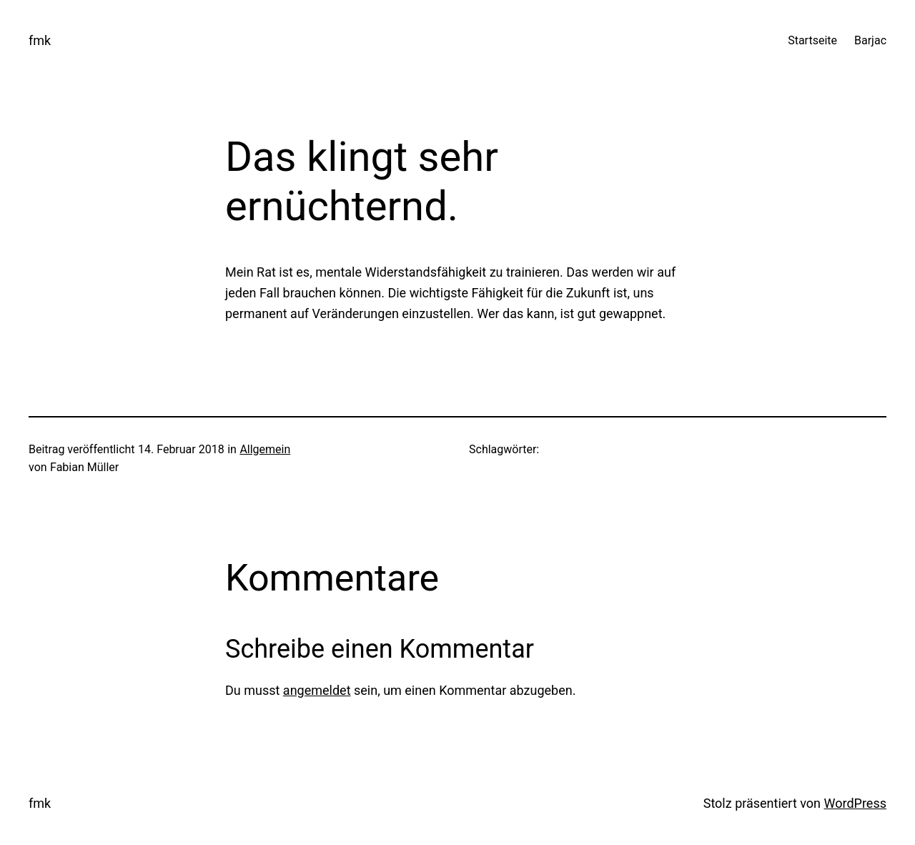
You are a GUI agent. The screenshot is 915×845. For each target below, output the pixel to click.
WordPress (855, 803)
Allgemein (264, 449)
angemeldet (317, 690)
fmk (40, 40)
